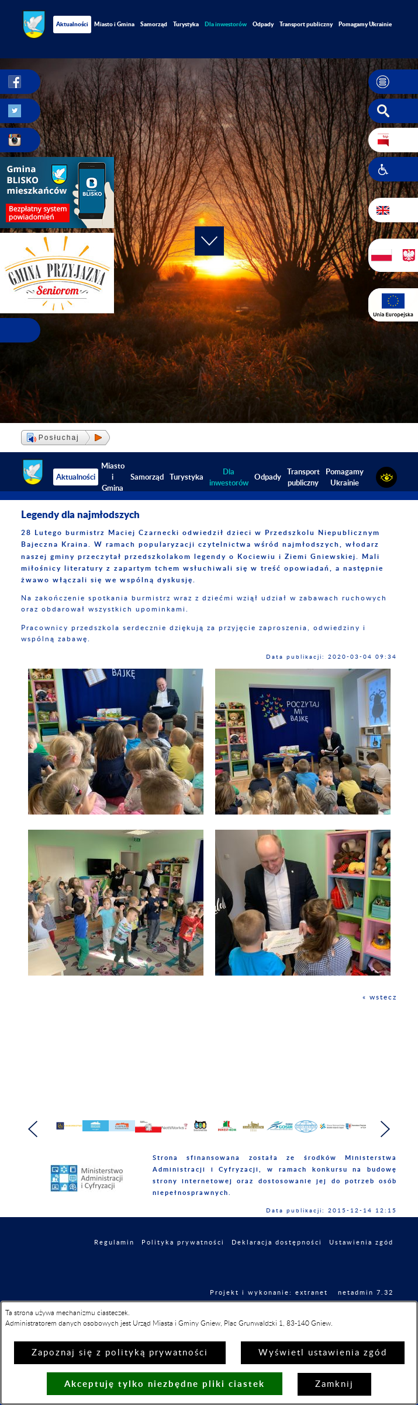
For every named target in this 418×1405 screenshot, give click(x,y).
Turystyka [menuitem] (186, 24)
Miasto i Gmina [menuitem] (114, 24)
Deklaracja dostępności (277, 1263)
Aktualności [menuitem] (72, 24)
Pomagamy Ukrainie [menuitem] (345, 477)
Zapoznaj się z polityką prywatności (120, 1352)
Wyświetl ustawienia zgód (322, 1352)
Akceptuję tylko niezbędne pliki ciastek (164, 1384)
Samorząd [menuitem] (153, 24)
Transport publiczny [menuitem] (306, 24)
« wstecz (379, 997)
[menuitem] (226, 24)
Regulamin (114, 1263)
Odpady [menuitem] (263, 24)
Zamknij (334, 1384)
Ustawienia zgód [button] (361, 1263)
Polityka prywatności (182, 1263)
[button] (393, 82)
